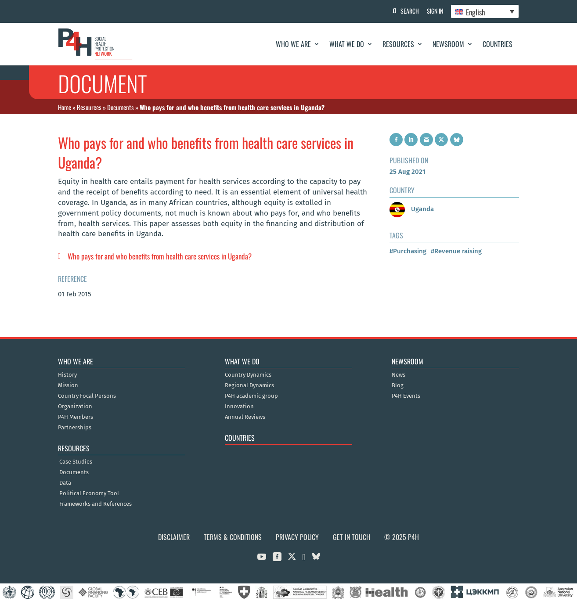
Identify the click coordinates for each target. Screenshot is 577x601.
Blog (398, 385)
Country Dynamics (248, 375)
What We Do (346, 44)
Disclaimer (174, 537)
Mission (68, 385)
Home (64, 107)
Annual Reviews (245, 417)
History (67, 375)
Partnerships (74, 428)
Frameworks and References (95, 504)
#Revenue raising (456, 251)
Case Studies (75, 462)
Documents (120, 107)
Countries (497, 44)
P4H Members (75, 417)
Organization (75, 406)
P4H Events (406, 396)
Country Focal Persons (87, 396)
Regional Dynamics (249, 385)
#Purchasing (407, 251)
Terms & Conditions (233, 537)
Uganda (411, 209)
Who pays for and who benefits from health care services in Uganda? (160, 256)
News (398, 375)
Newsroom (448, 44)
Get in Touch (351, 537)
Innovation (239, 406)
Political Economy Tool (89, 493)
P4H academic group (251, 396)
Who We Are (293, 44)
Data (65, 483)
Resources (398, 44)
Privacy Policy (297, 537)
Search (407, 10)
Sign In (434, 10)
